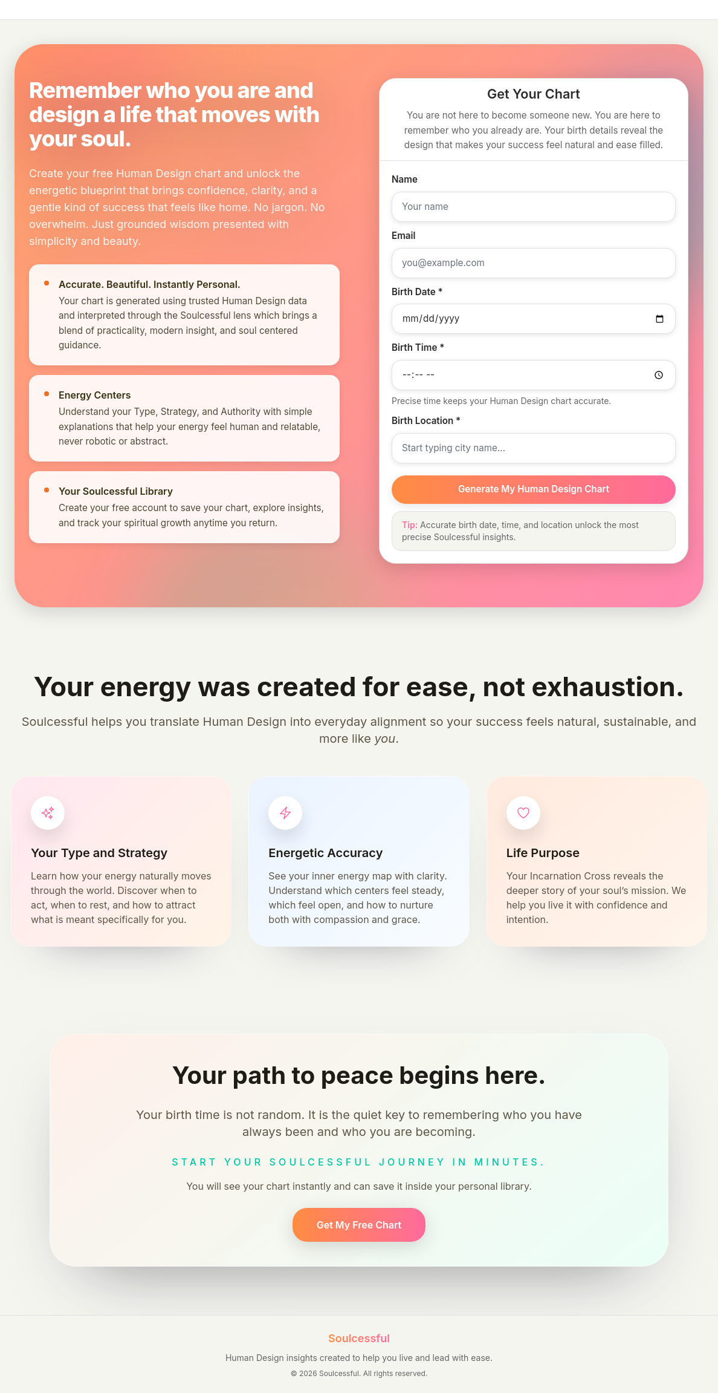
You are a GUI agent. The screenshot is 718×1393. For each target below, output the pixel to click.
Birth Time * (418, 347)
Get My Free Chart (359, 1225)
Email (404, 235)
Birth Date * (417, 292)
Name (405, 179)
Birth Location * (426, 420)
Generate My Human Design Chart (533, 489)
